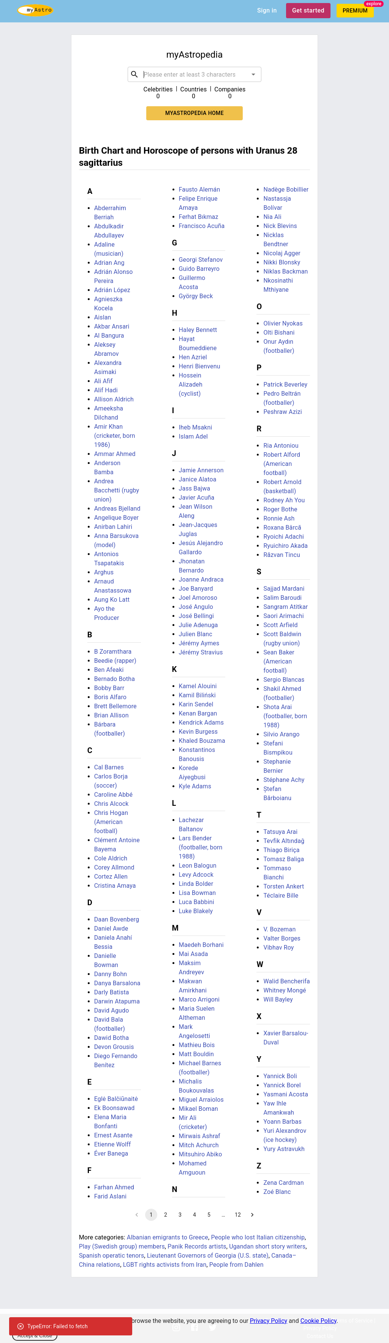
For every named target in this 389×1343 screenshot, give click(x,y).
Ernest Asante (113, 1135)
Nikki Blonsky (281, 262)
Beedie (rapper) (115, 660)
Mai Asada (193, 954)
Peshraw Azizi (282, 411)
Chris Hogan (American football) (111, 822)
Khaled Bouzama (202, 740)
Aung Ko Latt (112, 599)
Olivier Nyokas (282, 323)
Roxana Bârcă (282, 527)
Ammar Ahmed (115, 454)
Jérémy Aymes (199, 643)
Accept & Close (34, 1335)
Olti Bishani (278, 332)
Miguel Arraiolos (201, 1099)
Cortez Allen (111, 876)
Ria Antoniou (280, 445)
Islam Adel (193, 436)
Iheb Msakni (195, 427)
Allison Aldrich (114, 399)
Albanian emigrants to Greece (167, 1237)
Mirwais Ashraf (199, 1136)
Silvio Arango (281, 734)
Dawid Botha (111, 1037)
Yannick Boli (280, 1076)
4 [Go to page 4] (194, 1215)
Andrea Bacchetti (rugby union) (116, 490)
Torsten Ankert (283, 886)
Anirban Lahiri (113, 526)
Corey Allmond (114, 867)
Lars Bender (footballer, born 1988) (201, 847)
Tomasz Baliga (283, 859)
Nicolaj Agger (281, 253)
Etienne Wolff (112, 1144)
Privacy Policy (269, 1320)
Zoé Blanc (277, 1191)
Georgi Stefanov (201, 259)
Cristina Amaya (115, 885)
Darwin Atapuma (117, 1001)
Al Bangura (109, 335)
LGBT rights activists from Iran (165, 1264)
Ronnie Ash (278, 518)
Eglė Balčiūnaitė (116, 1098)
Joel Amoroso (198, 597)
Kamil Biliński (197, 695)
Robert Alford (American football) (281, 463)
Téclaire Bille (280, 895)
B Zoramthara (113, 651)
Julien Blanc (195, 634)
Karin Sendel (196, 704)
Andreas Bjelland (117, 508)
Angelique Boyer (116, 517)
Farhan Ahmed (114, 1187)
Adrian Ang (109, 262)
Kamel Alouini (198, 686)
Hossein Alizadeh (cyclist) (190, 384)
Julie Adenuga (198, 625)
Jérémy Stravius (201, 652)
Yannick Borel (281, 1085)
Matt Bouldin (196, 1054)
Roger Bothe (280, 509)
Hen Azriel (193, 357)
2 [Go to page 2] (166, 1215)
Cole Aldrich (111, 858)
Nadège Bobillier (285, 189)
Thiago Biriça (281, 850)
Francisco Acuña (202, 226)
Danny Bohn (110, 974)
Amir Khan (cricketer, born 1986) (114, 435)
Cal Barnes (109, 767)
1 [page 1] (151, 1215)
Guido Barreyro (199, 268)
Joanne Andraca (201, 579)
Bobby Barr (109, 688)
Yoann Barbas (282, 1121)
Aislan (102, 317)
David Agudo (111, 1010)
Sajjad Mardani (283, 588)
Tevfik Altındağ (283, 840)
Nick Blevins (280, 226)
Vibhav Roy (278, 947)
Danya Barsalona (117, 983)
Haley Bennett (198, 329)
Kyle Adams (195, 786)
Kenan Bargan (198, 713)
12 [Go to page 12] (238, 1215)
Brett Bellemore (115, 706)
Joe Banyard (196, 588)
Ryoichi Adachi (283, 536)
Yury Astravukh (283, 1149)
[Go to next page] (252, 1215)
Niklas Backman (285, 271)
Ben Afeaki (109, 669)
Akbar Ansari (112, 326)
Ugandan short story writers (267, 1246)
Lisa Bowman (197, 892)
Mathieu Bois (197, 1045)
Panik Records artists (197, 1246)
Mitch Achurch (199, 1145)
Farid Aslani (110, 1196)
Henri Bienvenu (199, 366)
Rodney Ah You (284, 500)
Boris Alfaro (110, 697)
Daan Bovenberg (116, 919)
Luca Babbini (196, 902)
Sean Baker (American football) (278, 661)
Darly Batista (111, 992)
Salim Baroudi (282, 597)
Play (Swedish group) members (122, 1246)
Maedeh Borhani (201, 944)
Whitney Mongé (284, 990)
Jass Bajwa (194, 488)
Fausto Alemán (199, 189)
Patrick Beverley (285, 384)
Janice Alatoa (198, 479)
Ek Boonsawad (114, 1108)
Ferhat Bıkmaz (198, 216)
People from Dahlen (236, 1264)
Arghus (104, 572)
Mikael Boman (198, 1108)
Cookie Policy (318, 1320)
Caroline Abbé (113, 794)
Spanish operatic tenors (111, 1255)
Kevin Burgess (198, 731)
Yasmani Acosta (285, 1094)
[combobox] (194, 74)
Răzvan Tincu (281, 554)
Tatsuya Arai (280, 831)
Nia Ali (272, 216)
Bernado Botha (114, 679)
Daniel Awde (111, 928)
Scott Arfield (280, 625)
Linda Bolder (196, 883)
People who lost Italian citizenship (258, 1237)
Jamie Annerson (201, 470)
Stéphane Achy (283, 779)
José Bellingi (196, 616)
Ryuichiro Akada (285, 545)
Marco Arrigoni (199, 999)
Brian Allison (111, 715)
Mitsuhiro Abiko (200, 1154)
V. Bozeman (279, 929)
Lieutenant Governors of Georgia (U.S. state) (208, 1255)
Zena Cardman (283, 1182)
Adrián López (112, 290)
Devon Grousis (114, 1046)
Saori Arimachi (283, 616)
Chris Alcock (111, 803)
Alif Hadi (106, 390)
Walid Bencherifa (286, 981)
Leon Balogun (198, 865)
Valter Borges (281, 938)
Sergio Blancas (283, 679)
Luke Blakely (196, 911)
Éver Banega (111, 1153)
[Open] (253, 74)
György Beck (196, 296)
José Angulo (196, 606)
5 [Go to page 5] (209, 1215)
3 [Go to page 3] (180, 1215)
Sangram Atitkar (285, 606)
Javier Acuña (197, 497)
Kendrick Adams (201, 722)
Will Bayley (278, 999)
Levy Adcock (196, 874)
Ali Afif (103, 381)
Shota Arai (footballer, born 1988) (285, 716)
